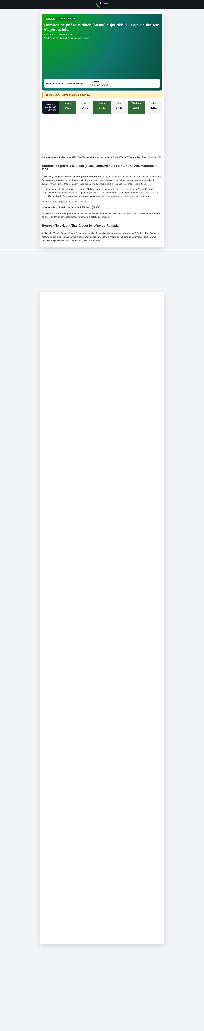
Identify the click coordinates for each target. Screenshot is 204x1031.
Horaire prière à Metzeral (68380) (59, 683)
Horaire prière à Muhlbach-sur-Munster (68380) (66, 690)
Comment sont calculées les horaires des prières (66, 659)
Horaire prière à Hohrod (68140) (58, 714)
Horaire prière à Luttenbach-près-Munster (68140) (67, 700)
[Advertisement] (102, 59)
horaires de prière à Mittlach (93, 321)
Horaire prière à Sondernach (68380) (61, 686)
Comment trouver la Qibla (54, 656)
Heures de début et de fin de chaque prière (63, 645)
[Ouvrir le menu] (106, 4)
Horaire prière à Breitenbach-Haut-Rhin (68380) (66, 697)
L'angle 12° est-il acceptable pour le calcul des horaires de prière (74, 652)
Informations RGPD (125, 731)
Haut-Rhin (50, 19)
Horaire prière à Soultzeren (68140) (60, 707)
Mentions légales (77, 731)
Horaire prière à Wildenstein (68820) (61, 693)
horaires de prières (59, 201)
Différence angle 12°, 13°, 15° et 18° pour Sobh (65, 649)
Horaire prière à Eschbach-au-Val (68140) (63, 711)
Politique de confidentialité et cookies (101, 731)
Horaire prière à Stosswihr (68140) (60, 704)
